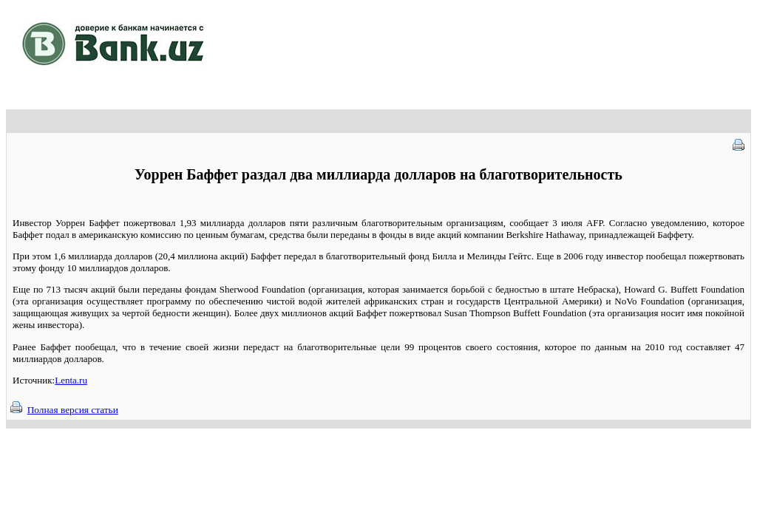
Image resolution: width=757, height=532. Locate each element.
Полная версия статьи (72, 409)
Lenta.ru (71, 380)
